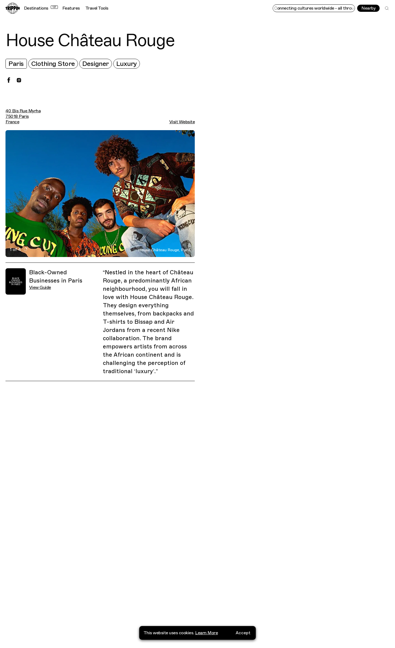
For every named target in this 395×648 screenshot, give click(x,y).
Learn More (206, 633)
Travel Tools (96, 8)
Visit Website (182, 122)
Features (71, 8)
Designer (95, 64)
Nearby (368, 8)
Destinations (41, 8)
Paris (16, 64)
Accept (243, 633)
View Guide (40, 287)
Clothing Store (53, 64)
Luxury (126, 64)
